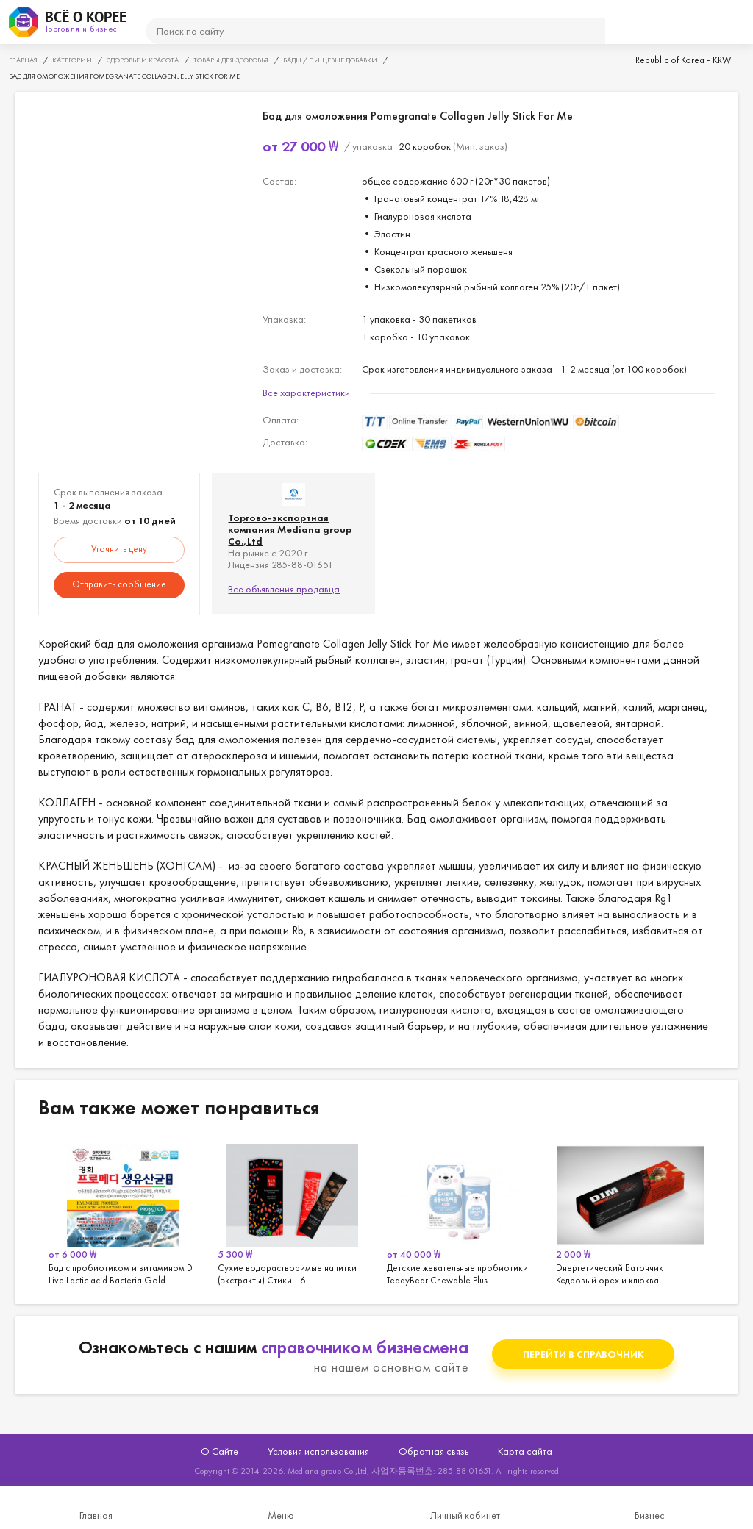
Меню (281, 1515)
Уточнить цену (119, 549)
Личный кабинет (465, 1515)
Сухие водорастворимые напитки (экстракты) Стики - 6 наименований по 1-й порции (292, 1212)
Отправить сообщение (119, 584)
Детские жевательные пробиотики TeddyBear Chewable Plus (461, 1212)
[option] (123, 1212)
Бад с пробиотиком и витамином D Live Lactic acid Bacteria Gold (123, 1212)
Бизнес (650, 1515)
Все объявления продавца (284, 588)
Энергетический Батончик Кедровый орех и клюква (630, 1212)
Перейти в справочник (583, 1354)
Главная (96, 1515)
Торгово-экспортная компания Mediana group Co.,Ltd (289, 529)
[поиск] (375, 31)
